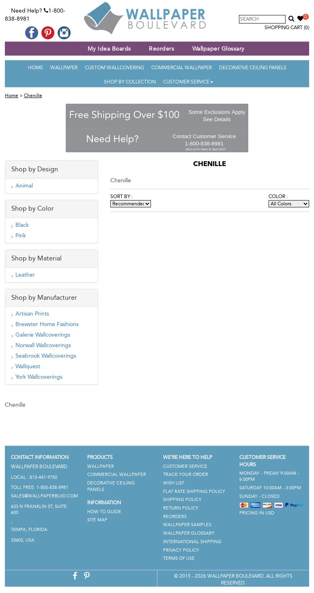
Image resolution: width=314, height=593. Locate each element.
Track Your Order (185, 474)
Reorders (161, 48)
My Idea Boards (109, 48)
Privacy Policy (181, 550)
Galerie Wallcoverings (42, 334)
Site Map (97, 520)
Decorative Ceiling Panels (252, 67)
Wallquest (27, 366)
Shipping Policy (182, 499)
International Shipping (192, 541)
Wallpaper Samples (187, 524)
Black (22, 225)
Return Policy (180, 508)
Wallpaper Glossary (218, 48)
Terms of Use (179, 558)
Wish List (173, 483)
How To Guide (104, 511)
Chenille (33, 95)
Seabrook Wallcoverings (45, 355)
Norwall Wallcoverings (43, 345)
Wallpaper (63, 67)
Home (35, 67)
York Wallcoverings (38, 376)
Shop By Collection (130, 82)
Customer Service (188, 82)
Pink (20, 235)
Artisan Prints (32, 313)
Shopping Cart (287, 27)
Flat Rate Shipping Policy (194, 491)
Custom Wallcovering (114, 67)
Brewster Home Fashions (47, 324)
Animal (24, 185)
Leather (25, 274)
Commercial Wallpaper (181, 67)
